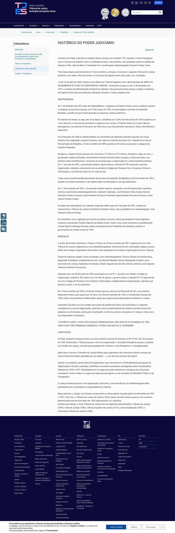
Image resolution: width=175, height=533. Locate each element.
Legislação (80, 443)
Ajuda (120, 467)
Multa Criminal (60, 489)
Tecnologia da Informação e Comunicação (105, 444)
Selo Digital (59, 493)
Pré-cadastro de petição (63, 468)
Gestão (99, 454)
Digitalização (122, 439)
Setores (16, 479)
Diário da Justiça (82, 439)
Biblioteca (59, 505)
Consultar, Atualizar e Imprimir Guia (62, 485)
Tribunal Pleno (18, 450)
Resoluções (80, 453)
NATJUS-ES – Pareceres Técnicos (84, 496)
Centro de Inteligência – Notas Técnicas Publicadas (85, 502)
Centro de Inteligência (21, 463)
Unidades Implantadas (125, 470)
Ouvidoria (100, 472)
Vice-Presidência (19, 446)
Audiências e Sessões (104, 439)
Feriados (37, 484)
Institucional (20, 25)
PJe (119, 436)
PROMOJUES (18, 493)
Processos (38, 439)
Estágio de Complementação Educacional (64, 510)
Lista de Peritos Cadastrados (44, 455)
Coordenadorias (19, 470)
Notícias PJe (122, 460)
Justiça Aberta (39, 469)
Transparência (76, 25)
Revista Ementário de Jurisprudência (83, 476)
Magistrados (18, 460)
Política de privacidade (87, 529)
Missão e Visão (19, 439)
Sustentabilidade (102, 475)
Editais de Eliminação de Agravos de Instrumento (84, 467)
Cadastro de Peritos (62, 502)
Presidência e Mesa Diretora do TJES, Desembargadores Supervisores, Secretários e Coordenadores (28, 56)
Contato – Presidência (23, 74)
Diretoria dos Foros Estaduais (62, 460)
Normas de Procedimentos (85, 480)
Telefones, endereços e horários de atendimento (42, 479)
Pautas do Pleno (40, 466)
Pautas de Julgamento (42, 462)
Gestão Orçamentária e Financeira (104, 462)
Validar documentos (41, 459)
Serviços (47, 25)
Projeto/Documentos (124, 456)
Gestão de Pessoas (103, 457)
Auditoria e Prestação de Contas (105, 449)
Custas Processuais (62, 480)
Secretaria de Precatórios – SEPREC (43, 447)
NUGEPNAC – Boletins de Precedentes (85, 507)
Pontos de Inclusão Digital (64, 443)
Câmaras (17, 453)
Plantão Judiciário (19, 483)
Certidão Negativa (61, 450)
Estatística (90, 26)
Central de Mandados (62, 517)
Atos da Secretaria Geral (84, 450)
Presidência (18, 443)
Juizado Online (60, 446)
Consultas (34, 25)
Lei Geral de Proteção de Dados (105, 480)
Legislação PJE (122, 453)
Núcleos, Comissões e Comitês (21, 475)
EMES (140, 443)
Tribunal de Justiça (124, 446)
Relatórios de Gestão (83, 471)
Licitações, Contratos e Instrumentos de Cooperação (106, 468)
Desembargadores (20, 456)
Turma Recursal (123, 450)
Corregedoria (143, 446)
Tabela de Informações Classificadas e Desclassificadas (84, 486)
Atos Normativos (82, 446)
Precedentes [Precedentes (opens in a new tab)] (39, 452)
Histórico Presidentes (23, 64)
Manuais (79, 491)
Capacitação (121, 463)
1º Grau (120, 443)
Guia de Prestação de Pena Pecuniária (64, 476)
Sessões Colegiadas (20, 486)
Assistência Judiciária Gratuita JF (62, 497)
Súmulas (79, 456)
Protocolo (38, 443)
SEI (140, 439)
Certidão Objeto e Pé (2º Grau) (63, 454)
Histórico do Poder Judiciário (25, 69)
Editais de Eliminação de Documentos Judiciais (84, 461)
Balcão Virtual (60, 439)
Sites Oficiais (60, 464)
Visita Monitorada (61, 514)
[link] (158, 3)
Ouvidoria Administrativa (22, 467)
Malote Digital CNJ (62, 471)
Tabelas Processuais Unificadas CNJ (41, 474)
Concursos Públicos (20, 490)
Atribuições (19, 49)
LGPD (99, 26)
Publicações (60, 25)
